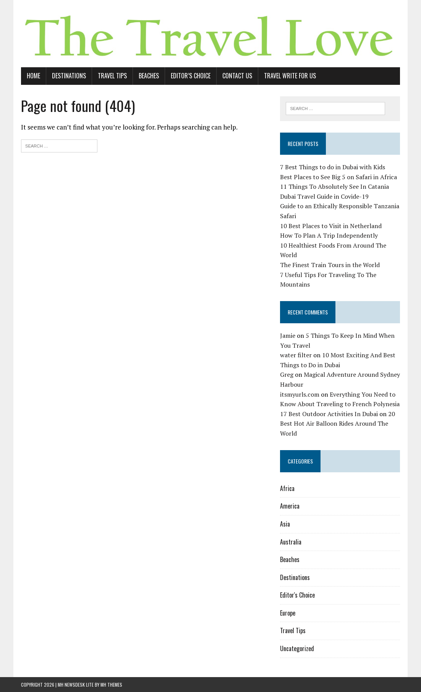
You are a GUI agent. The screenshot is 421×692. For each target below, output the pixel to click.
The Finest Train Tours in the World (330, 265)
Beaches (149, 75)
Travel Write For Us (290, 75)
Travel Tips (112, 75)
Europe (287, 612)
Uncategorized (297, 648)
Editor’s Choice (190, 75)
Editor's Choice (297, 595)
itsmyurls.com (299, 394)
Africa (287, 488)
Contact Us (237, 75)
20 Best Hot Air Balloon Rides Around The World (337, 424)
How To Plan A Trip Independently (329, 235)
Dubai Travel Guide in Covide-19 (324, 196)
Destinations (69, 75)
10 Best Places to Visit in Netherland (331, 226)
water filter (296, 355)
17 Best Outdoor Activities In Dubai (329, 414)
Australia (290, 541)
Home (33, 75)
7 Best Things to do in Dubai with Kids (332, 167)
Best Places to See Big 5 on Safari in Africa (338, 177)
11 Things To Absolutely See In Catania (334, 186)
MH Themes (111, 684)
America (290, 505)
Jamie (287, 335)
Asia (285, 523)
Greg (286, 374)
